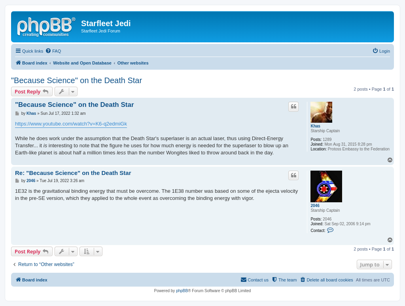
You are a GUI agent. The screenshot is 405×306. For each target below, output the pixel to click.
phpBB (182, 291)
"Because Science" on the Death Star (76, 80)
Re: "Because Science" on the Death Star (73, 172)
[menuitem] (53, 51)
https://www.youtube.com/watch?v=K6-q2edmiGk (71, 124)
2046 (314, 205)
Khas (315, 126)
